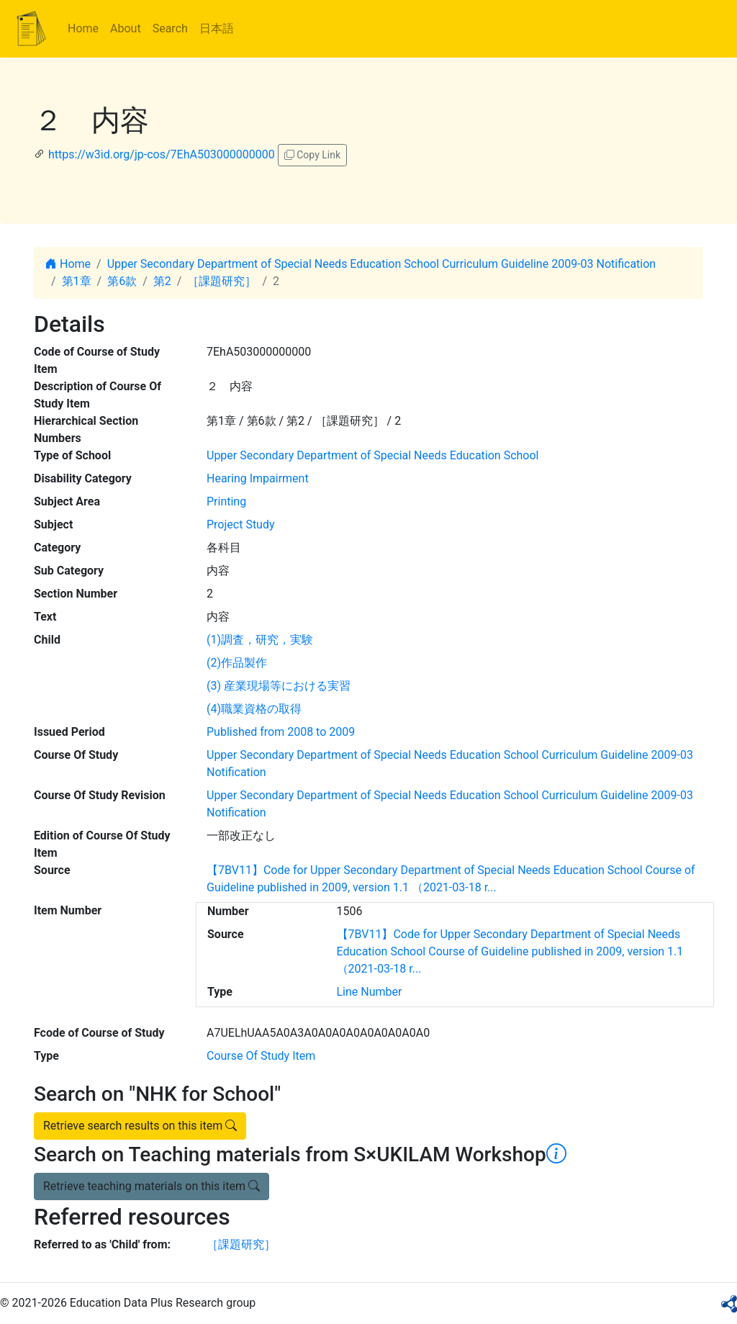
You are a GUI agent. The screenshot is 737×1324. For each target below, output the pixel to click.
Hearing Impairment (258, 478)
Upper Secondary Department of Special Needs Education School (372, 455)
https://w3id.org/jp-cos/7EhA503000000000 (161, 154)
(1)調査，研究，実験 (260, 640)
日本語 (216, 28)
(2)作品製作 (237, 663)
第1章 (76, 281)
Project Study (241, 524)
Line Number (369, 992)
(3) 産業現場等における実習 (279, 686)
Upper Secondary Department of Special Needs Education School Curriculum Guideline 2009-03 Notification (381, 264)
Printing (226, 501)
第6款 (122, 281)
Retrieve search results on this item (140, 1125)
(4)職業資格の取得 (254, 709)
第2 (162, 281)
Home (83, 28)
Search (170, 28)
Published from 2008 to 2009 (281, 732)
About (125, 28)
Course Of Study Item (261, 1056)
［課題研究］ (221, 281)
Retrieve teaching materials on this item (151, 1186)
